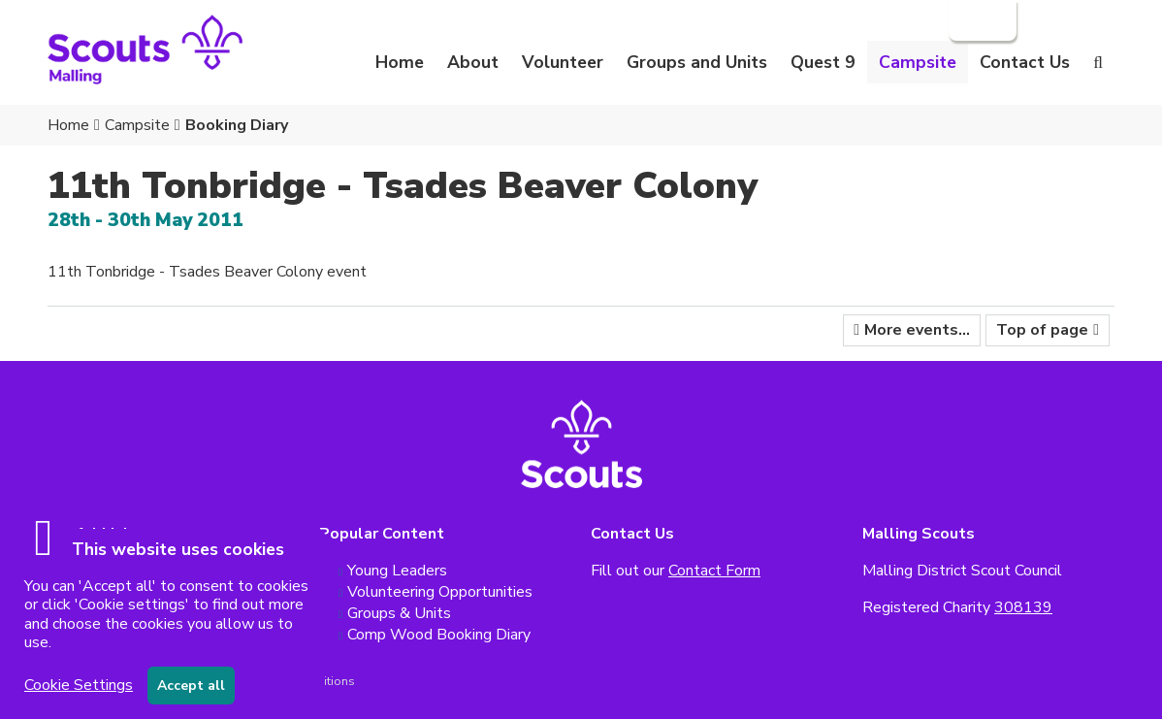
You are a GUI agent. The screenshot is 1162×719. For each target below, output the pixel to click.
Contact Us (1025, 62)
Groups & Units (399, 613)
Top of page (1042, 330)
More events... (917, 330)
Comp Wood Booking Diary (439, 634)
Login (980, 20)
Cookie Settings (78, 685)
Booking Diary (236, 125)
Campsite (137, 125)
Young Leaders (397, 570)
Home (399, 62)
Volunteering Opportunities (440, 592)
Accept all (191, 685)
